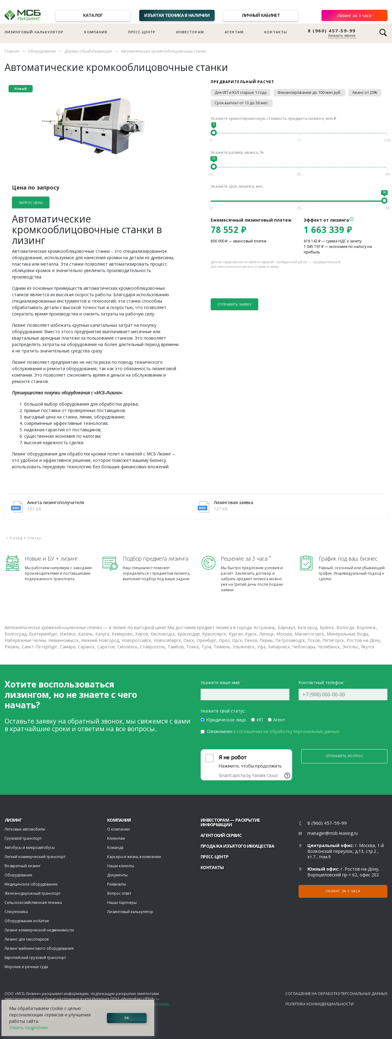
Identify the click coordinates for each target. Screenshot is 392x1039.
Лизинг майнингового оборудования (39, 948)
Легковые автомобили (25, 829)
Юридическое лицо (226, 720)
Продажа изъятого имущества (237, 846)
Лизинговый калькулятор (34, 32)
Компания (95, 32)
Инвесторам (190, 32)
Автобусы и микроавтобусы (30, 847)
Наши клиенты (120, 865)
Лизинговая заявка (233, 502)
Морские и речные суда (26, 966)
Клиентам (116, 838)
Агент (279, 720)
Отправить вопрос (344, 756)
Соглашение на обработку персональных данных (336, 993)
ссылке (163, 1004)
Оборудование (42, 51)
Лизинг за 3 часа (354, 15)
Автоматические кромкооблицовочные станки (163, 51)
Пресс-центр (142, 32)
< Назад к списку (23, 537)
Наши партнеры (122, 902)
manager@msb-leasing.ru (332, 833)
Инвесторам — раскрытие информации (230, 822)
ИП (259, 720)
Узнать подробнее (28, 1027)
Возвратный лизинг (23, 865)
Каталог (93, 15)
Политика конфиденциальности (319, 1004)
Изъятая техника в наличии (176, 15)
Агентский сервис (221, 835)
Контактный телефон (321, 682)
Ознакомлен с (273, 731)
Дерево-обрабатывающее (88, 51)
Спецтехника (16, 911)
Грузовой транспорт (23, 838)
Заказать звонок (342, 35)
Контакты (275, 32)
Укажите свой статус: (223, 711)
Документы (117, 875)
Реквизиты (116, 884)
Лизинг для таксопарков (27, 939)
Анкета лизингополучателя (55, 502)
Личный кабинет (260, 15)
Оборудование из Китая (27, 920)
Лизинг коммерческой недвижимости (39, 930)
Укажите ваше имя (220, 682)
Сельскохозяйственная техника (33, 902)
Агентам (234, 32)
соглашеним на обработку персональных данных (288, 731)
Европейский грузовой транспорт (35, 957)
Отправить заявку (234, 304)
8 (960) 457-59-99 (332, 30)
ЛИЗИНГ (13, 820)
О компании (118, 829)
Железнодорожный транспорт (32, 893)
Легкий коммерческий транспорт (35, 856)
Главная (12, 51)
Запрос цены (31, 202)
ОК (126, 1018)
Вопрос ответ (119, 893)
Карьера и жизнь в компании (134, 856)
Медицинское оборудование (31, 884)
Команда (115, 847)
